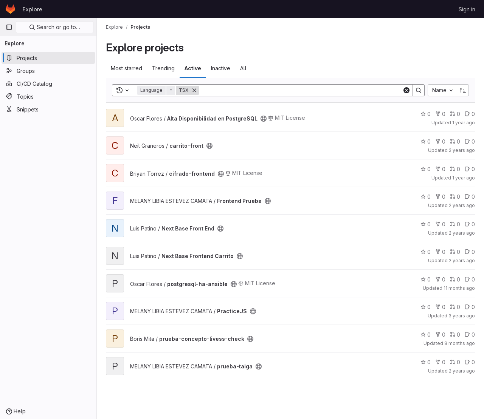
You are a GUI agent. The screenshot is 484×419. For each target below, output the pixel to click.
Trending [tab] (163, 68)
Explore (32, 9)
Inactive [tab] (220, 68)
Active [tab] (193, 68)
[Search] (300, 90)
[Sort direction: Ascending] (463, 90)
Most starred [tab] (126, 68)
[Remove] (194, 90)
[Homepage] (10, 9)
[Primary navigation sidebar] (9, 27)
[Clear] (406, 90)
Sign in (467, 9)
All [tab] (243, 68)
